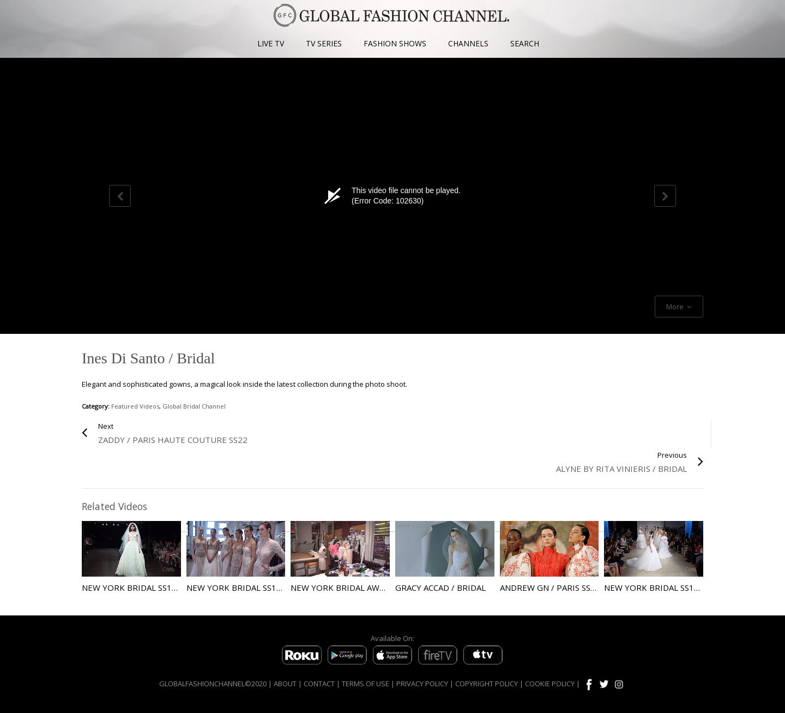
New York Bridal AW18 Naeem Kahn (367, 587)
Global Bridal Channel (194, 406)
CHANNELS (468, 43)
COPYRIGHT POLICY (486, 683)
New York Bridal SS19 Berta (248, 587)
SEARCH (524, 43)
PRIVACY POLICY (422, 683)
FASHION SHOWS (395, 43)
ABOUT (285, 683)
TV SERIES (324, 43)
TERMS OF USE (365, 683)
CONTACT (319, 683)
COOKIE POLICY (550, 683)
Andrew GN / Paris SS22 (550, 587)
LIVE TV (270, 43)
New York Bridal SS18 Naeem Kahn (157, 587)
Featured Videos (135, 406)
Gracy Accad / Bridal (440, 587)
